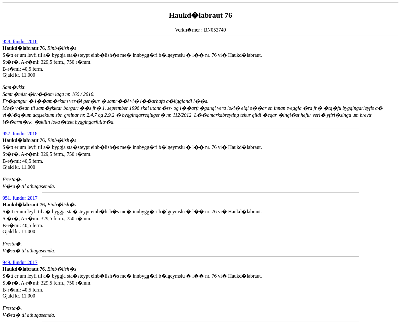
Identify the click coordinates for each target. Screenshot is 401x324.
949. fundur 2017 (20, 262)
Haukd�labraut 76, (25, 48)
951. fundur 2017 (20, 198)
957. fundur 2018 (20, 133)
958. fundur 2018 (20, 41)
